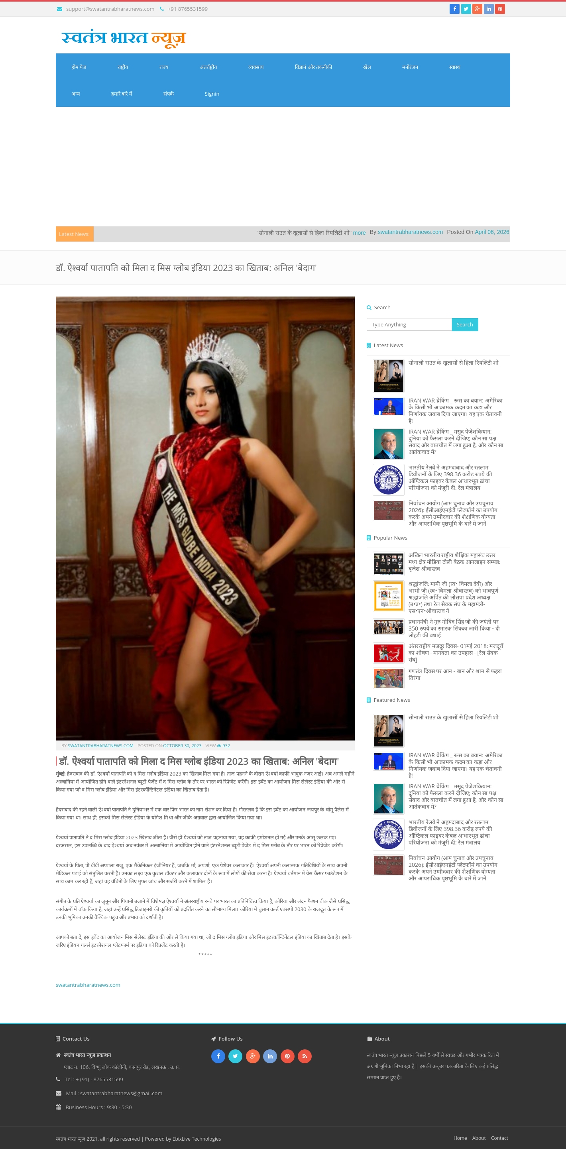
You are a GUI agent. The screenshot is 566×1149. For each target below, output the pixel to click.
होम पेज (78, 67)
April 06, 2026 (503, 232)
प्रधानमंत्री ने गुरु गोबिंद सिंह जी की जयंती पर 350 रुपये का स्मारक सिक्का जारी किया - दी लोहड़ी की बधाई (454, 628)
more (370, 233)
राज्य (164, 67)
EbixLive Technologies (197, 1138)
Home (460, 1138)
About (479, 1138)
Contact (499, 1138)
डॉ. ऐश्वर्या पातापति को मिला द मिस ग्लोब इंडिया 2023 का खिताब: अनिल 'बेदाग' (199, 761)
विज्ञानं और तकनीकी (313, 67)
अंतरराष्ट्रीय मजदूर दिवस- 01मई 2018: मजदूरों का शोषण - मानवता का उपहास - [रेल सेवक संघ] (456, 652)
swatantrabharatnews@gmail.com (121, 1093)
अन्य (75, 93)
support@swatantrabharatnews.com (110, 8)
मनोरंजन (410, 67)
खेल (367, 67)
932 (223, 745)
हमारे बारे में (121, 93)
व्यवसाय (256, 67)
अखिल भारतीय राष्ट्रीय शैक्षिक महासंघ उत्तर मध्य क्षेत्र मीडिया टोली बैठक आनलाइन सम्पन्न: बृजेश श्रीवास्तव (455, 561)
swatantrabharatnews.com (421, 232)
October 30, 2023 (182, 745)
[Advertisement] (283, 166)
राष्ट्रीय (123, 67)
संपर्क (168, 93)
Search (465, 324)
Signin (212, 93)
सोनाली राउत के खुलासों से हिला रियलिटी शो (454, 362)
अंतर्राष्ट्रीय (208, 67)
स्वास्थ (454, 67)
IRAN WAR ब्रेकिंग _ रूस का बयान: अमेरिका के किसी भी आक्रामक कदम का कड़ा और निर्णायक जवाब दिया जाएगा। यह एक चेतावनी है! (456, 410)
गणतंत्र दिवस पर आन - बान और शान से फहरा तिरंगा (455, 674)
